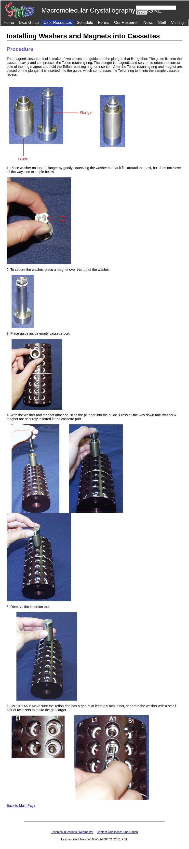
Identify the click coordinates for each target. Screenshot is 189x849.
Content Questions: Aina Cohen (117, 832)
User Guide (29, 22)
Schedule (85, 22)
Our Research (126, 22)
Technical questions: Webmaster (72, 832)
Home (8, 22)
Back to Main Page (21, 805)
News (148, 22)
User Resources (58, 22)
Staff (162, 22)
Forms (103, 22)
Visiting (177, 22)
